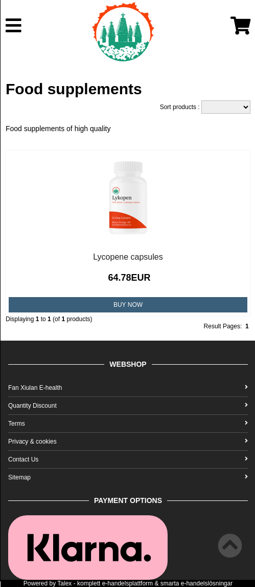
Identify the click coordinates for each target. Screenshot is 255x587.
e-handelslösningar (207, 583)
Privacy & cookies (128, 441)
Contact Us (128, 459)
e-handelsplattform (127, 583)
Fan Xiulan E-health (128, 387)
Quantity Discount (128, 405)
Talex (64, 583)
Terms (128, 423)
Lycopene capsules (128, 257)
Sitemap (128, 477)
